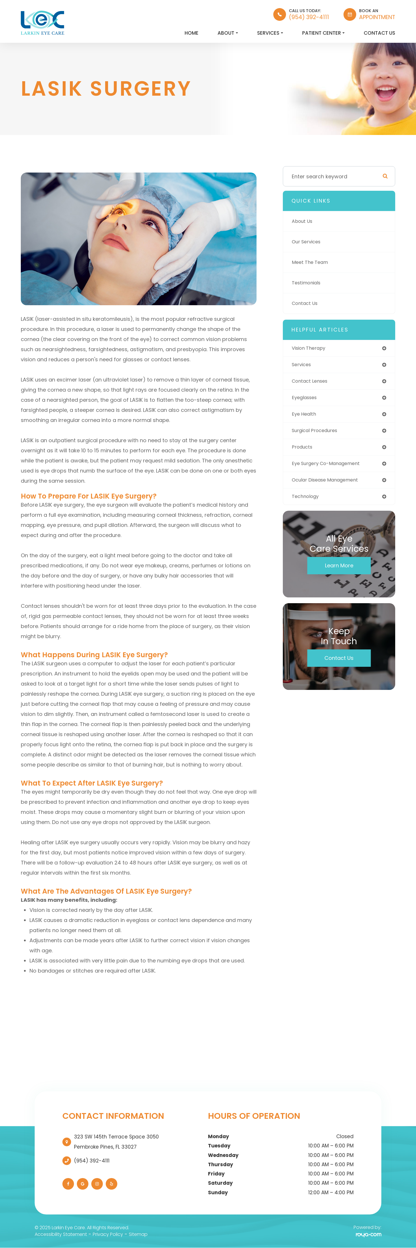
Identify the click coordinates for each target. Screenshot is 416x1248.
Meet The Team (312, 262)
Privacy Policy (108, 1234)
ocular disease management (329, 484)
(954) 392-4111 (91, 1161)
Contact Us (379, 32)
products (303, 450)
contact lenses (312, 382)
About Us (303, 221)
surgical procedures (317, 433)
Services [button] (270, 32)
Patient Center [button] (323, 32)
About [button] (228, 32)
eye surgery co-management (330, 467)
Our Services (308, 241)
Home (191, 32)
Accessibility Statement (61, 1234)
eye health (305, 416)
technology (307, 502)
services (302, 365)
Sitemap (138, 1234)
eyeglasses (306, 399)
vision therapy (311, 348)
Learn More (339, 571)
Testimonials (308, 282)
